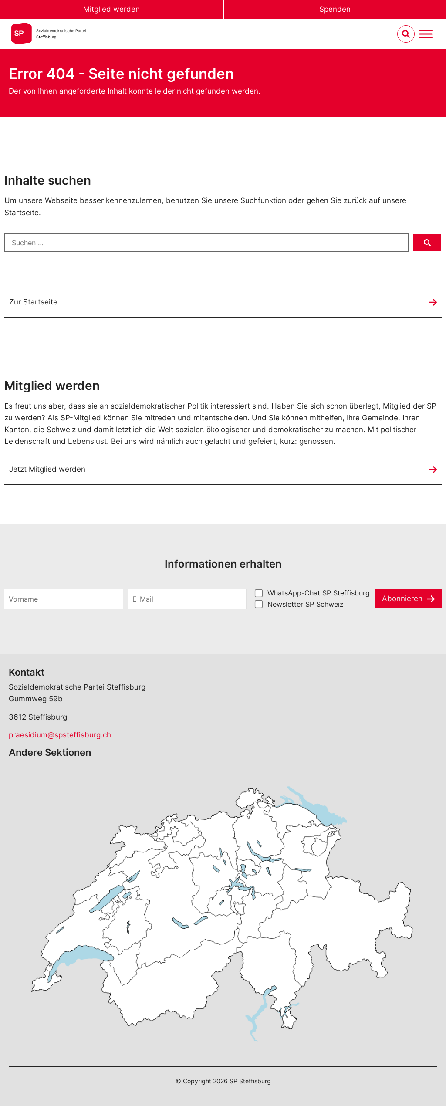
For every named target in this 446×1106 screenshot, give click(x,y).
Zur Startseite (33, 302)
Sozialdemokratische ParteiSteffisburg (61, 33)
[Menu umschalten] (426, 34)
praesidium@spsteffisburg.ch (60, 735)
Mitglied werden (111, 9)
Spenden (335, 9)
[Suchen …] (206, 242)
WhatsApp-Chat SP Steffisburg (318, 593)
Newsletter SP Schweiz (305, 604)
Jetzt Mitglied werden (47, 469)
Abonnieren (402, 598)
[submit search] (427, 242)
